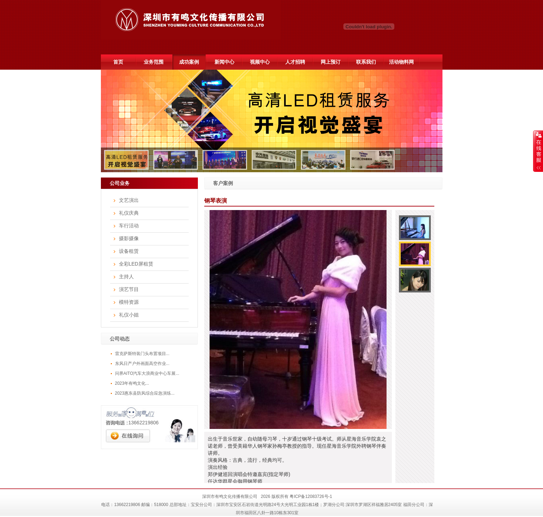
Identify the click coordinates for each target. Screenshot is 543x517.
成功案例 (189, 62)
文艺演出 (129, 200)
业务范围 (154, 62)
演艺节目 (129, 289)
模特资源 (129, 302)
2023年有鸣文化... (132, 383)
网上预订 (331, 62)
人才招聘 (295, 62)
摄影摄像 (129, 238)
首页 (118, 62)
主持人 (126, 276)
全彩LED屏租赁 (136, 264)
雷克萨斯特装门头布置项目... (142, 353)
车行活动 (129, 225)
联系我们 (366, 62)
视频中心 (260, 62)
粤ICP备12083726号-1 (311, 496)
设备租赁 (129, 251)
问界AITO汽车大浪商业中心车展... (147, 373)
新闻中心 (224, 62)
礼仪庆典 (129, 213)
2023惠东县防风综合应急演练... (145, 393)
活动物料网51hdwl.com (401, 64)
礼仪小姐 (129, 315)
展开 (538, 151)
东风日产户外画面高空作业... (142, 363)
